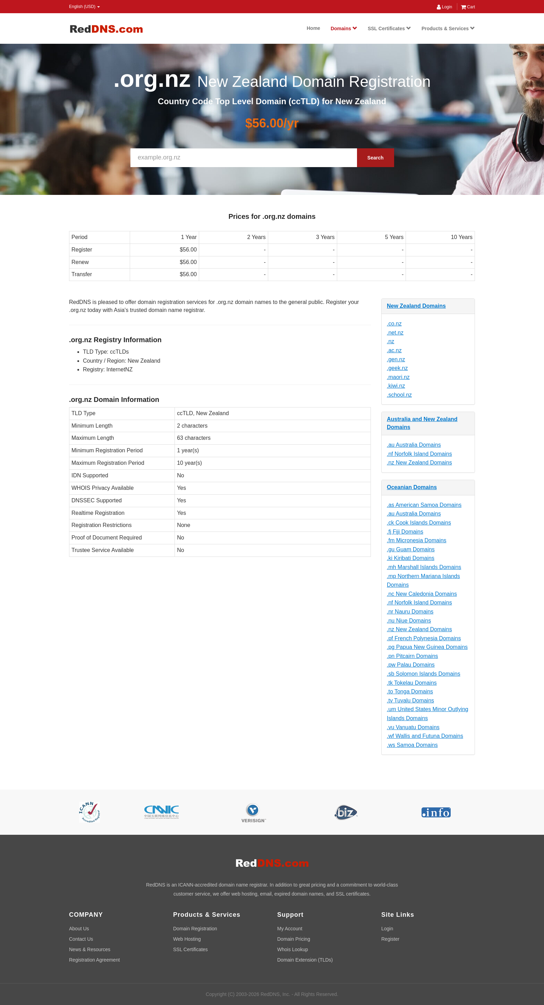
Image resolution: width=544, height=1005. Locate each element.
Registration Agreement (94, 960)
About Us (79, 928)
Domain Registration (195, 928)
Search (375, 157)
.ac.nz (394, 350)
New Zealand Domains (416, 306)
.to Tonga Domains (410, 691)
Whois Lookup (292, 949)
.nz (390, 341)
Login (444, 7)
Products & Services (448, 28)
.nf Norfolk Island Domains (419, 454)
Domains (344, 28)
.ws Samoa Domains (412, 745)
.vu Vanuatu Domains (413, 727)
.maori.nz (398, 377)
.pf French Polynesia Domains (424, 638)
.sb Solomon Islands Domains (423, 674)
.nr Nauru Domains (410, 612)
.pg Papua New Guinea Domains (427, 647)
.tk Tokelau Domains (412, 683)
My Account (289, 928)
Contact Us (81, 939)
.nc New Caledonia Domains (422, 594)
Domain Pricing (293, 939)
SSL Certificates (389, 28)
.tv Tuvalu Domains (410, 700)
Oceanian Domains (412, 487)
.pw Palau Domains (411, 665)
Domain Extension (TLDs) (305, 960)
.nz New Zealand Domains (419, 463)
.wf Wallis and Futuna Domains (425, 736)
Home (313, 28)
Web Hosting (187, 939)
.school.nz (399, 395)
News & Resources (89, 949)
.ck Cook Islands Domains (419, 523)
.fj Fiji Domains (405, 532)
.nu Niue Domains (409, 621)
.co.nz (394, 324)
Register (390, 939)
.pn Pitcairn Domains (412, 656)
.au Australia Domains (414, 445)
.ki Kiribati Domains (410, 558)
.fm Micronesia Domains (417, 540)
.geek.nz (397, 368)
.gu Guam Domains (411, 549)
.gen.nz (396, 359)
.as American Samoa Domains (424, 505)
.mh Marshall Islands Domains (424, 567)
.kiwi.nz (396, 386)
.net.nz (395, 333)
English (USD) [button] (84, 6)
